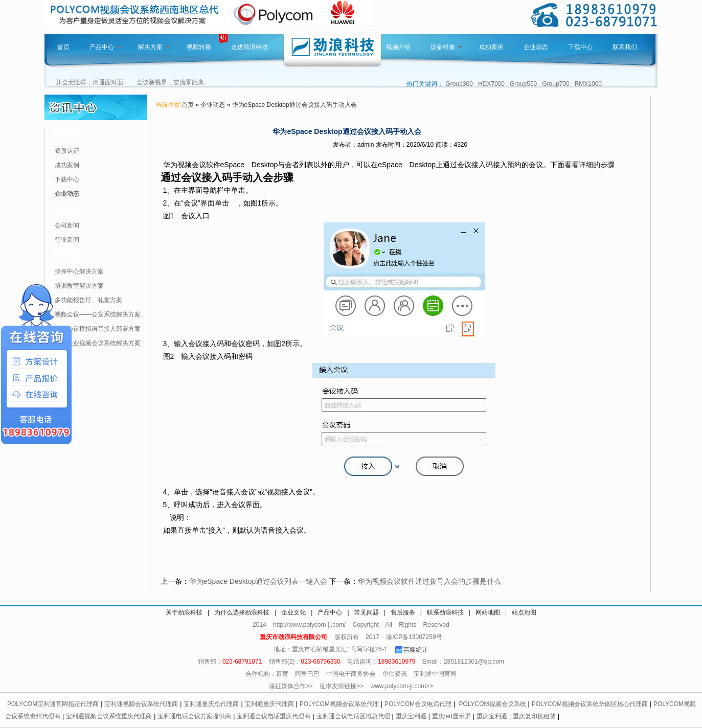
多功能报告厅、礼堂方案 (88, 300)
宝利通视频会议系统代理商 (141, 704)
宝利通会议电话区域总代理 (353, 716)
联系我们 (625, 47)
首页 (63, 47)
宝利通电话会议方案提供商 (194, 716)
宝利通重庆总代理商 (211, 704)
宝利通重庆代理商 (269, 704)
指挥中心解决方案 (79, 271)
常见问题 (366, 612)
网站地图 (487, 612)
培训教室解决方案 (79, 285)
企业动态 (536, 47)
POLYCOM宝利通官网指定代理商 (53, 704)
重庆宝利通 (411, 716)
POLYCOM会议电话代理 (417, 704)
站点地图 (524, 612)
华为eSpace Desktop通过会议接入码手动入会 (294, 104)
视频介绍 (398, 47)
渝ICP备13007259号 (414, 637)
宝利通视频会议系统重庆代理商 (109, 716)
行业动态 (67, 209)
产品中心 (105, 47)
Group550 (523, 83)
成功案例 (491, 47)
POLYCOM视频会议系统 (492, 704)
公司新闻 (67, 225)
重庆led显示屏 (451, 716)
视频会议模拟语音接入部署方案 (98, 328)
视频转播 (199, 47)
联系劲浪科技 (445, 612)
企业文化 (293, 612)
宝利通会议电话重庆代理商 (273, 716)
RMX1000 (588, 83)
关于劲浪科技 (184, 612)
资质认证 (67, 150)
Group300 (459, 83)
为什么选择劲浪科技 (241, 612)
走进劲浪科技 (249, 47)
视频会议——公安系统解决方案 (98, 314)
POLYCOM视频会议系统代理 (339, 704)
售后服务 (403, 612)
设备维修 (446, 47)
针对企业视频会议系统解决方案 (98, 343)
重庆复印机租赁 (534, 716)
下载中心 (580, 47)
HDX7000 (491, 83)
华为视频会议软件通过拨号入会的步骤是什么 (429, 581)
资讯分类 (67, 134)
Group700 (555, 83)
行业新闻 (67, 239)
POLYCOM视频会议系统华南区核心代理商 (590, 704)
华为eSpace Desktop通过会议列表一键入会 (258, 581)
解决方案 (154, 47)
